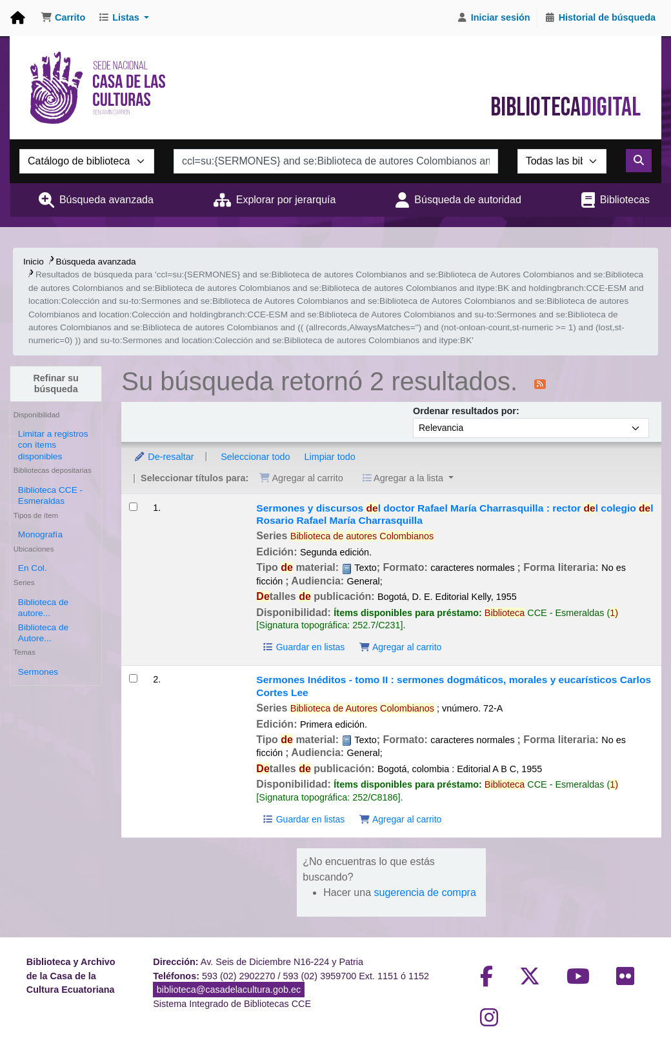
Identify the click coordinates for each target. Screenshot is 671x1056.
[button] (62, 18)
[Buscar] (639, 160)
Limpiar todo (329, 457)
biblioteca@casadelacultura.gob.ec (229, 989)
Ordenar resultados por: (466, 411)
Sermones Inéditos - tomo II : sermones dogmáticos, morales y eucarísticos (453, 685)
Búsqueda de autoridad (467, 199)
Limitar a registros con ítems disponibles (53, 445)
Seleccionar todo (255, 457)
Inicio (33, 261)
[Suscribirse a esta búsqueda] (540, 383)
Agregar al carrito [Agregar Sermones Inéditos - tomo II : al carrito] (400, 819)
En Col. (32, 568)
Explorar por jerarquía (286, 199)
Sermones (38, 672)
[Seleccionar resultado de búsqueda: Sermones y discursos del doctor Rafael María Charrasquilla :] (133, 507)
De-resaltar (164, 457)
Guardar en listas (303, 647)
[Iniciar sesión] (494, 18)
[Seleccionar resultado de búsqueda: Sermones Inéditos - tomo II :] (133, 678)
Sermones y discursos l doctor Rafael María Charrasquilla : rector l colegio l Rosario (454, 514)
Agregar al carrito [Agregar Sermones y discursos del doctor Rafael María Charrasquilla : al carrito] (400, 647)
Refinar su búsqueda (55, 383)
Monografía (40, 534)
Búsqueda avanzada (106, 199)
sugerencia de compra (425, 892)
